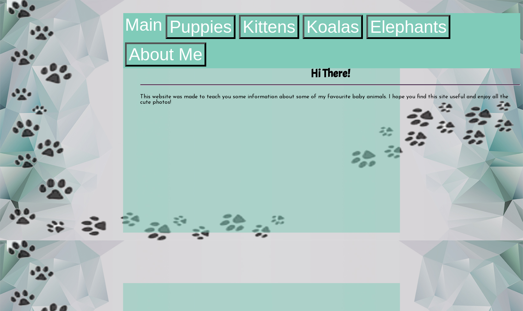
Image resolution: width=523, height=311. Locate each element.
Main (143, 24)
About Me (165, 54)
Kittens (269, 27)
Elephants (408, 27)
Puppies (200, 27)
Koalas (332, 27)
